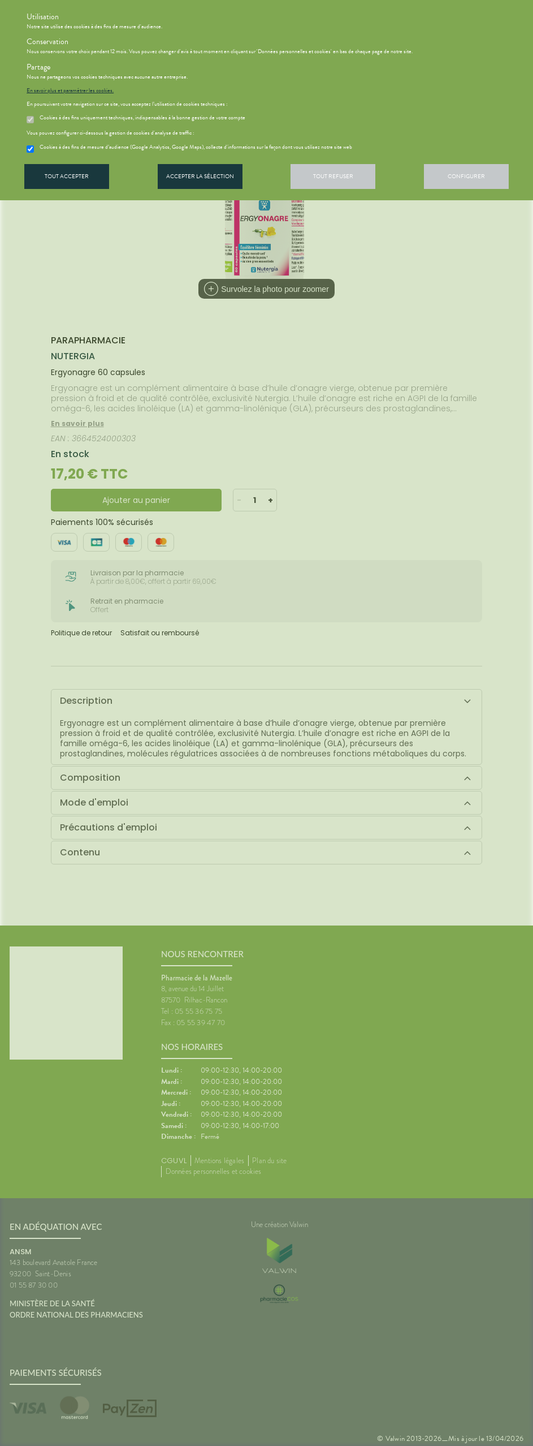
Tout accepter (67, 176)
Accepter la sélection (200, 176)
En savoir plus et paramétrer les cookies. (70, 90)
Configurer (466, 176)
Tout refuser (333, 176)
